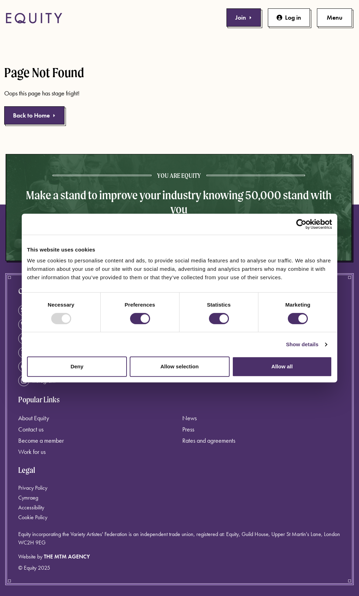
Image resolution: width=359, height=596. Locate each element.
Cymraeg (28, 497)
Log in (289, 17)
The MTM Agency (67, 556)
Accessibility (31, 507)
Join (243, 17)
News (189, 418)
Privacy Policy (32, 487)
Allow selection (179, 366)
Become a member (41, 440)
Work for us (32, 452)
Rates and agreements (208, 440)
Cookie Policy (32, 517)
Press (188, 429)
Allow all (282, 366)
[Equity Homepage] (34, 18)
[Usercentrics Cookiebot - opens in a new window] (301, 224)
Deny (76, 366)
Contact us (30, 429)
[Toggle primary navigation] (334, 17)
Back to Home (34, 115)
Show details (302, 344)
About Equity (33, 418)
